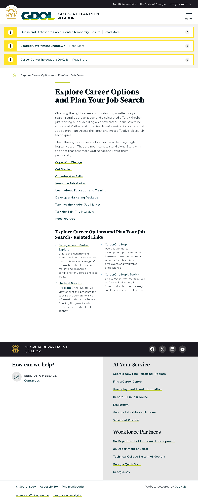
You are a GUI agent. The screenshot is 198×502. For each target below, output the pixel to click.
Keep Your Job (65, 218)
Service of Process (126, 420)
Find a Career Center (127, 381)
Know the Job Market (70, 183)
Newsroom (121, 404)
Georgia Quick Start (127, 464)
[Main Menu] (188, 16)
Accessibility (49, 486)
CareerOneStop (116, 244)
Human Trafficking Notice (32, 495)
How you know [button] (178, 4)
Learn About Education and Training (80, 190)
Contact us (32, 380)
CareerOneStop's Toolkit (122, 274)
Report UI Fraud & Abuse (130, 397)
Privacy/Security (73, 486)
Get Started (63, 169)
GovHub (180, 486)
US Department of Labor (130, 448)
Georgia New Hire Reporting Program (139, 373)
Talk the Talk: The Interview (74, 211)
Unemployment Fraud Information (137, 389)
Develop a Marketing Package (76, 197)
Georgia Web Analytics (67, 495)
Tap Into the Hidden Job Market (77, 204)
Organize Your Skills (69, 176)
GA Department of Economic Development (144, 441)
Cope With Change (68, 162)
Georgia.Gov (121, 472)
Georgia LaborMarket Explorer (134, 412)
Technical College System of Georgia (139, 456)
